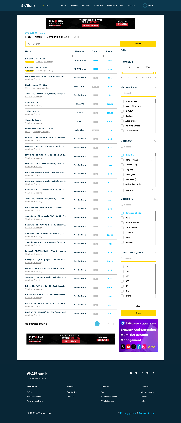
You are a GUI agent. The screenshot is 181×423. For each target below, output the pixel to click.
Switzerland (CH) (139, 184)
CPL (139, 291)
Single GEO (130, 190)
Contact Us (145, 396)
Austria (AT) (139, 179)
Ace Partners (80, 78)
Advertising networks (35, 401)
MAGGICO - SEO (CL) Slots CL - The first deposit (46, 155)
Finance (139, 232)
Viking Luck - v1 (32, 111)
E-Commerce (139, 227)
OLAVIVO (80, 104)
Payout (109, 51)
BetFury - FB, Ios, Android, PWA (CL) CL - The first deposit (46, 190)
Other (27, 88)
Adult (139, 237)
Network (79, 51)
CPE (139, 281)
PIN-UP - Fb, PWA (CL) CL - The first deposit (45, 295)
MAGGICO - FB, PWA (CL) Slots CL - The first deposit (46, 137)
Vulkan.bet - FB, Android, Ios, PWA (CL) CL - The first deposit (46, 233)
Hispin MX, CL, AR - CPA (36, 85)
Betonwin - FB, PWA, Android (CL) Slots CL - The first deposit (46, 225)
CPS (139, 271)
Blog (121, 5)
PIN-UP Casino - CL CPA (36, 68)
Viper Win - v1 (31, 102)
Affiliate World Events (109, 396)
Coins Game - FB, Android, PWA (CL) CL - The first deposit (46, 216)
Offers (63, 5)
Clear (138, 306)
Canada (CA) (139, 164)
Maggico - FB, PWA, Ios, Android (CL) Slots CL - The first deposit (46, 268)
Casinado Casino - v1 (34, 120)
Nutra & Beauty (139, 222)
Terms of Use (146, 413)
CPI (139, 286)
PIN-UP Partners (80, 60)
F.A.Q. (143, 401)
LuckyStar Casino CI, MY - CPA (39, 129)
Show (138, 313)
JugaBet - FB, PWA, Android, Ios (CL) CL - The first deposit (46, 277)
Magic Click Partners (80, 86)
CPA (139, 266)
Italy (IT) (139, 169)
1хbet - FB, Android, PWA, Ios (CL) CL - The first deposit (46, 199)
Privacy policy (128, 413)
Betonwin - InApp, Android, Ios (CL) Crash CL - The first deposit (46, 172)
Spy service (98, 5)
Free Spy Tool (72, 392)
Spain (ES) (139, 174)
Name (28, 51)
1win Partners (139, 130)
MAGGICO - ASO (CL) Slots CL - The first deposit (46, 146)
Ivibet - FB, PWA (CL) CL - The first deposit (45, 286)
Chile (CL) (139, 155)
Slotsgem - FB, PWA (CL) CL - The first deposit (46, 260)
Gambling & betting (58, 37)
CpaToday (139, 116)
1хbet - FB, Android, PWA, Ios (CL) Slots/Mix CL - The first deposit (46, 94)
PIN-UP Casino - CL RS (35, 59)
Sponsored (29, 61)
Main (28, 37)
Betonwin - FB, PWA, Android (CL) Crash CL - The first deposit (46, 207)
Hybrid (139, 295)
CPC (139, 276)
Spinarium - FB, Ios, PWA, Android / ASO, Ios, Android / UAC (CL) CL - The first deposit (46, 242)
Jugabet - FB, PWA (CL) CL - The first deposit (46, 251)
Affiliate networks (34, 396)
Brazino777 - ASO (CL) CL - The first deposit (45, 312)
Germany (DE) (139, 159)
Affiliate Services (107, 401)
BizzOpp (139, 242)
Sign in (150, 5)
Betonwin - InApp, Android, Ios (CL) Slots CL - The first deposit (46, 181)
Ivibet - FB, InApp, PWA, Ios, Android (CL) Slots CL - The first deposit (46, 76)
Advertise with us (147, 392)
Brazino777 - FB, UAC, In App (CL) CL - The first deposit (46, 303)
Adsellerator (139, 121)
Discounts (86, 5)
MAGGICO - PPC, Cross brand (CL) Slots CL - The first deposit (46, 164)
